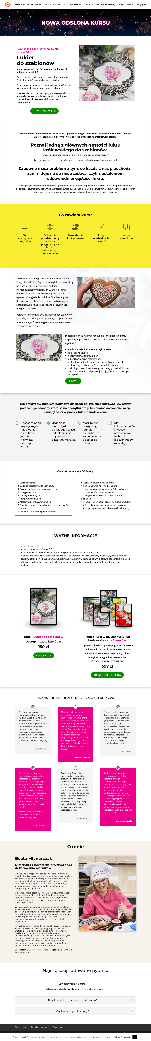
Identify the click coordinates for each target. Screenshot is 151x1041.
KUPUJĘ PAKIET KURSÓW (107, 675)
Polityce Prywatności (122, 1037)
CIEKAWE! (73, 381)
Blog (121, 4)
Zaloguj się (141, 4)
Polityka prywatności (40, 1027)
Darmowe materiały (105, 4)
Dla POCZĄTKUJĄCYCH (54, 4)
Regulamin (57, 1027)
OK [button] (135, 1037)
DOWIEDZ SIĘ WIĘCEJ (44, 111)
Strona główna (21, 1027)
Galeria (129, 4)
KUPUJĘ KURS (43, 655)
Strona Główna (75, 4)
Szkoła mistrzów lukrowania (27, 4)
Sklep (88, 4)
